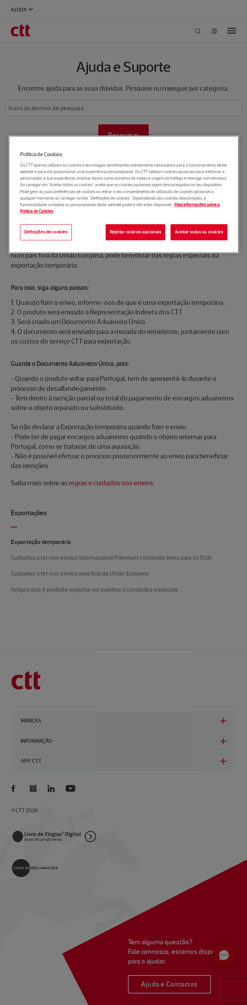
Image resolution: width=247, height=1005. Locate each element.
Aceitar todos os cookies (199, 232)
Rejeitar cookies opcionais (135, 232)
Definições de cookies (46, 232)
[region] (123, 194)
